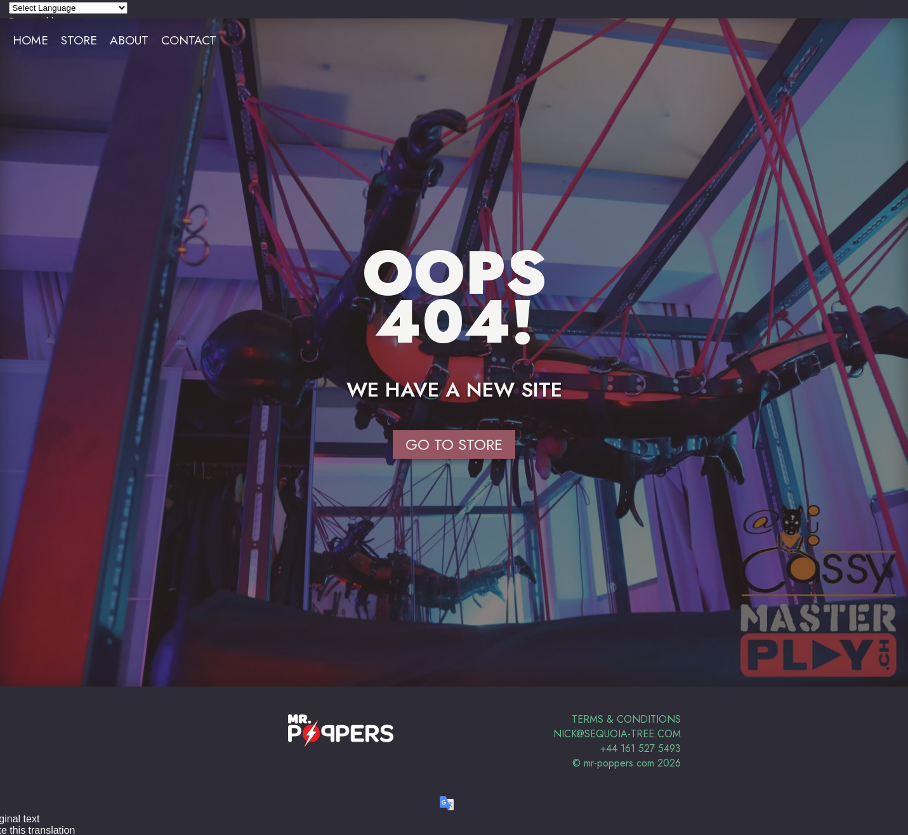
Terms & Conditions (626, 719)
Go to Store (454, 444)
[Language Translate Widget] (68, 8)
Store (79, 40)
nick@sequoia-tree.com (617, 734)
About (129, 40)
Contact (188, 40)
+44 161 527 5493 (640, 748)
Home (30, 40)
